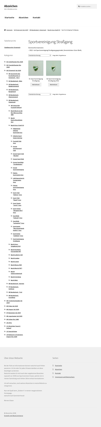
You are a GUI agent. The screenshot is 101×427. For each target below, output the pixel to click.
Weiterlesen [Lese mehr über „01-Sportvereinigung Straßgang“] (35, 84)
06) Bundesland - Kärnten (16, 283)
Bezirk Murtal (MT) (16, 268)
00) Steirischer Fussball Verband (16, 106)
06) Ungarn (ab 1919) (12, 309)
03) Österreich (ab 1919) (21, 30)
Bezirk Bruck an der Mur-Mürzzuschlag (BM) (16, 113)
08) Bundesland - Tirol (15, 292)
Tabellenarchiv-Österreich (12, 47)
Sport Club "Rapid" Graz (17, 199)
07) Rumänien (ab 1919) (13, 313)
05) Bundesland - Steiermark (38, 30)
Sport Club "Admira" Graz (17, 194)
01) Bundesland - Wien (15, 81)
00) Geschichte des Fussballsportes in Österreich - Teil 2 (14, 76)
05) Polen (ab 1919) (12, 306)
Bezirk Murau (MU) (16, 265)
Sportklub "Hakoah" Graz (17, 217)
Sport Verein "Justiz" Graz (17, 204)
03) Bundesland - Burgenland (14, 90)
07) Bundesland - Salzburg (14, 288)
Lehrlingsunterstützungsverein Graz (18, 180)
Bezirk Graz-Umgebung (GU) (16, 245)
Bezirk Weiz (14, 280)
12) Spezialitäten (11, 331)
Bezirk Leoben (15, 258)
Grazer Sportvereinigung (18, 169)
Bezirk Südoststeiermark (16, 272)
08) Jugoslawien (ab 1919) (14, 316)
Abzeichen (10, 6)
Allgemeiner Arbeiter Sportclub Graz (17, 130)
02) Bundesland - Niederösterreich (14, 85)
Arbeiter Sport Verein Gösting (17, 137)
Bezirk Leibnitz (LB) (17, 255)
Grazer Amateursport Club (17, 148)
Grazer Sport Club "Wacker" (18, 155)
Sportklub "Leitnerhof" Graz (18, 222)
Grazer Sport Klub (18, 159)
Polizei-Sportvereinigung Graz (18, 187)
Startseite (9, 17)
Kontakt (36, 17)
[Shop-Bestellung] (39, 55)
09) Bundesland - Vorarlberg (14, 296)
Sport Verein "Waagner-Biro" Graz (18, 210)
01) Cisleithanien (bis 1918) (14, 62)
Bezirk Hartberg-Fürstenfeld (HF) (16, 250)
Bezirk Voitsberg (16, 277)
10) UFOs (9, 323)
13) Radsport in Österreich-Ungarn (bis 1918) (14, 336)
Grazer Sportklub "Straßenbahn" (18, 163)
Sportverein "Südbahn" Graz (18, 235)
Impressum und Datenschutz (64, 377)
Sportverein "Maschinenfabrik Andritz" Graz (18, 228)
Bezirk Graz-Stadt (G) (54, 30)
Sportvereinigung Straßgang (18, 240)
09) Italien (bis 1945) (12, 319)
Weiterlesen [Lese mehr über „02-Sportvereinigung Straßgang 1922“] (53, 84)
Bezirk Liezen (15, 261)
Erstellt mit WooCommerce (13, 416)
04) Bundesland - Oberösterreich (14, 96)
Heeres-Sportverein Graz (18, 174)
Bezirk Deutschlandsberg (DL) (16, 120)
